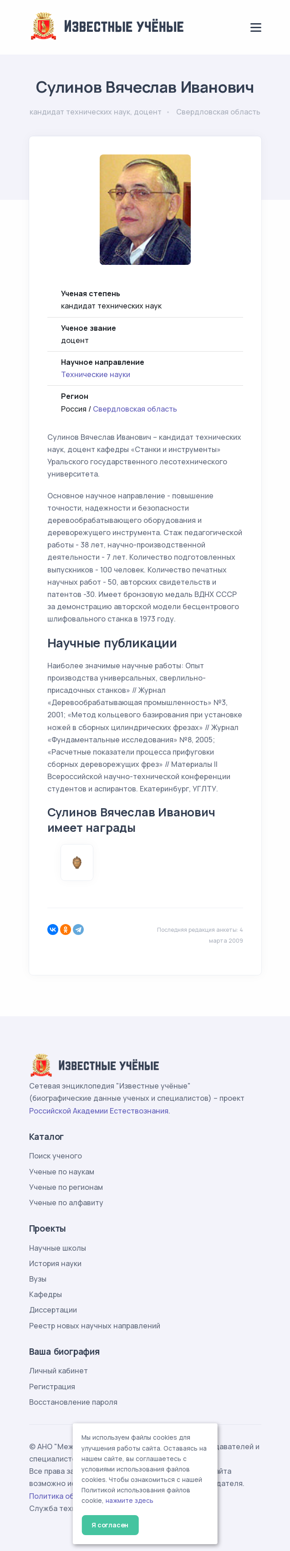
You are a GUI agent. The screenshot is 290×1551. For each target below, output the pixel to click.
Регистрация (52, 1387)
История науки (55, 1263)
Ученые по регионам (66, 1187)
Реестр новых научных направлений (94, 1326)
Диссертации (53, 1310)
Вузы (37, 1279)
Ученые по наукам (61, 1172)
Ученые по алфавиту (66, 1203)
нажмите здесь (129, 1500)
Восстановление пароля (73, 1402)
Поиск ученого (55, 1156)
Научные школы (57, 1248)
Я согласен (110, 1525)
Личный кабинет (58, 1371)
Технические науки (95, 374)
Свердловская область (135, 409)
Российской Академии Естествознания (98, 1111)
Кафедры (45, 1294)
